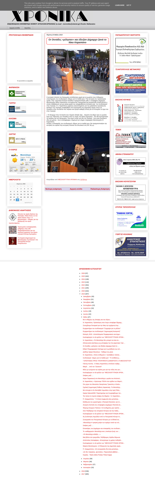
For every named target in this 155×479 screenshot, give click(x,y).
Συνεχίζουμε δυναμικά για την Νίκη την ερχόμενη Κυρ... (101, 325)
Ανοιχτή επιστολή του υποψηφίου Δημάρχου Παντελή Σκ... (102, 405)
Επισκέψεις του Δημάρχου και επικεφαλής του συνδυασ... (102, 428)
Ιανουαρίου (87, 467)
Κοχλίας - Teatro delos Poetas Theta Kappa (97, 455)
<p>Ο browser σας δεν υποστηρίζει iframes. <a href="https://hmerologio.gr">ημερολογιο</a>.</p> (21, 193)
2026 (83, 273)
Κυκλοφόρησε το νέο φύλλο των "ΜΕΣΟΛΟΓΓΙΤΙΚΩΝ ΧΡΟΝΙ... (104, 337)
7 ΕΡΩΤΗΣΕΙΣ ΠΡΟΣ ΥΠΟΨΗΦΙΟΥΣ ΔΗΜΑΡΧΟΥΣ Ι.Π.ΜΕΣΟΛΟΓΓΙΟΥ (107, 361)
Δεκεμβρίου (87, 296)
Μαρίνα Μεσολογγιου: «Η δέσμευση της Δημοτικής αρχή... (102, 446)
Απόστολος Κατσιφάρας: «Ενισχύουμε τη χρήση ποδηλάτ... (102, 440)
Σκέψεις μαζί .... (88, 375)
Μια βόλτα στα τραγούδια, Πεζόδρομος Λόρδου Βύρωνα (101, 437)
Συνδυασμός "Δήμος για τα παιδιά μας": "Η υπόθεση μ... (101, 358)
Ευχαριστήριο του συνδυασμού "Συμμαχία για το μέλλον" (102, 328)
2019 (83, 294)
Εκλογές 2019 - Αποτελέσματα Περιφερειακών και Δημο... (102, 334)
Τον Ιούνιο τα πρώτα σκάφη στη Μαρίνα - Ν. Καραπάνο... (102, 396)
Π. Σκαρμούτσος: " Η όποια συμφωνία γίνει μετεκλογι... (101, 399)
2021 (83, 288)
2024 (83, 279)
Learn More (119, 5)
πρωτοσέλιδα (22, 80)
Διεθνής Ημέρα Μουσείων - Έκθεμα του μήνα (98, 352)
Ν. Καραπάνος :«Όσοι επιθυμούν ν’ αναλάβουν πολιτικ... (101, 355)
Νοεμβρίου (87, 299)
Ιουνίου (85, 314)
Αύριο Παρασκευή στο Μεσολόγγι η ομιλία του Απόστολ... (102, 378)
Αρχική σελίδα (14, 28)
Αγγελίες (27, 28)
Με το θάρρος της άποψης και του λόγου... (97, 319)
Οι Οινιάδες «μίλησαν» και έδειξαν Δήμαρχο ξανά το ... (101, 346)
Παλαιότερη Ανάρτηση (100, 189)
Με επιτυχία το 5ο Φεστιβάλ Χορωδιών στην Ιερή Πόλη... (102, 390)
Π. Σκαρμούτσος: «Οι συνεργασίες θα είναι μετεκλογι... (101, 449)
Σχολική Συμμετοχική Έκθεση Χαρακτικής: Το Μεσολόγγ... (102, 387)
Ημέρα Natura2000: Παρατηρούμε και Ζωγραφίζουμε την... (102, 393)
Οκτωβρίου (87, 302)
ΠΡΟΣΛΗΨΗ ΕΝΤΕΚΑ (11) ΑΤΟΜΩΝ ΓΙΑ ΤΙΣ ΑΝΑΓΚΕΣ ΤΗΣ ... (104, 343)
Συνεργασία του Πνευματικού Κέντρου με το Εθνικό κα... (101, 419)
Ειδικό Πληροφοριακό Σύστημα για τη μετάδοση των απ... (102, 349)
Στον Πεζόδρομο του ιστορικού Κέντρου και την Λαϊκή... (101, 411)
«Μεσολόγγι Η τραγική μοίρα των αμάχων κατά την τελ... (101, 422)
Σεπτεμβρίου (87, 305)
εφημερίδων (30, 80)
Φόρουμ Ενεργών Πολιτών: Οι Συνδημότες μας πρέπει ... (102, 408)
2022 (83, 285)
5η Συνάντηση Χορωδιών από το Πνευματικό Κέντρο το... (102, 416)
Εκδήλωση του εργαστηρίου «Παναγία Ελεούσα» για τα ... (102, 402)
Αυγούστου (87, 308)
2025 (83, 276)
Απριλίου (86, 458)
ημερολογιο (28, 202)
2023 (83, 282)
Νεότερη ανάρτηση (53, 189)
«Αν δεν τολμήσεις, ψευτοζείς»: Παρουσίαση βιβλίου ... (101, 452)
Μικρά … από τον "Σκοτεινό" (92, 366)
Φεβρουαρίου (88, 464)
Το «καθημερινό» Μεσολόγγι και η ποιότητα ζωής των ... (101, 431)
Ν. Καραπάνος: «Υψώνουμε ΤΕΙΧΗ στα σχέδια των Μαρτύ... (103, 381)
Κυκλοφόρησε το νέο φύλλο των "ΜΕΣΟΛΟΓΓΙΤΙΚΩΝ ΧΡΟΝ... (103, 372)
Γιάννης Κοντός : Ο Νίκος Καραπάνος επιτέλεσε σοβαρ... (102, 364)
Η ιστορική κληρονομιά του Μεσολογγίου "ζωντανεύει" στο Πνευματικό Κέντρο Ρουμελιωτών (28, 240)
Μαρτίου (86, 461)
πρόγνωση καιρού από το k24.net (25, 173)
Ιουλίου (85, 311)
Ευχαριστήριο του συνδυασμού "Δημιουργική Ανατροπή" (101, 331)
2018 (83, 471)
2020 (83, 291)
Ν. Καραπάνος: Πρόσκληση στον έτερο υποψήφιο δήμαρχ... (103, 322)
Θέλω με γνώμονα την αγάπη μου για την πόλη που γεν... (102, 369)
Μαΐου (85, 317)
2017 (83, 474)
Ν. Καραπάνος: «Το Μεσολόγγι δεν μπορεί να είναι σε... (101, 340)
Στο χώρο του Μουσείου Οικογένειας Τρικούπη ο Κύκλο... (102, 384)
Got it (128, 5)
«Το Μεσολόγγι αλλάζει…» (91, 434)
